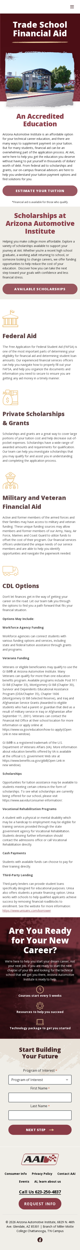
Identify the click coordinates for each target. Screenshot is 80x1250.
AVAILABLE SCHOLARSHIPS (40, 289)
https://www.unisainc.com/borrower (27, 922)
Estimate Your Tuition (40, 190)
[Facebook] (40, 1239)
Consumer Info (16, 1174)
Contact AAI (66, 1174)
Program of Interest (40, 1070)
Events (24, 1181)
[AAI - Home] (40, 1163)
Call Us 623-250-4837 (40, 1192)
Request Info (40, 1203)
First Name (40, 1088)
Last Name (39, 1106)
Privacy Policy (42, 1174)
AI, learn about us (47, 1181)
